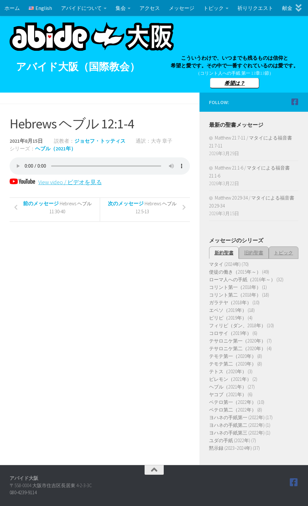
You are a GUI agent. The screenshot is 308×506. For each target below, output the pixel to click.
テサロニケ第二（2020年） (237, 348)
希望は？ (234, 83)
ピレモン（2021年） (230, 379)
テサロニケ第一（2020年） (237, 341)
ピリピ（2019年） (228, 318)
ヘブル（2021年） (55, 148)
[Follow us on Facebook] (294, 102)
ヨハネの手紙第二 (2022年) (237, 425)
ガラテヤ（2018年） (230, 302)
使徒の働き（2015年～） (235, 272)
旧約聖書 (253, 253)
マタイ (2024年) (225, 264)
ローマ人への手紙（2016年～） (242, 279)
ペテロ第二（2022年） (232, 410)
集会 (121, 8)
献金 (287, 8)
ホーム (12, 8)
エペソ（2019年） (228, 310)
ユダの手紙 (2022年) (229, 440)
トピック (213, 8)
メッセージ (181, 8)
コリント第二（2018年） (235, 295)
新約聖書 (224, 253)
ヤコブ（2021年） (228, 394)
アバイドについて (81, 8)
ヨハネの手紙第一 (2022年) (237, 417)
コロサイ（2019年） (230, 333)
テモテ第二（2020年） (232, 364)
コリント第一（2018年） (235, 287)
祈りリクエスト (255, 8)
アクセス (149, 8)
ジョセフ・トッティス (99, 141)
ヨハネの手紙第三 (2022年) (237, 433)
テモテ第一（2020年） (232, 356)
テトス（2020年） (228, 371)
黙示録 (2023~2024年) (230, 448)
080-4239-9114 (23, 492)
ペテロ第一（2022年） (232, 402)
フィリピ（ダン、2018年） (237, 325)
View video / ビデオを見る (56, 182)
